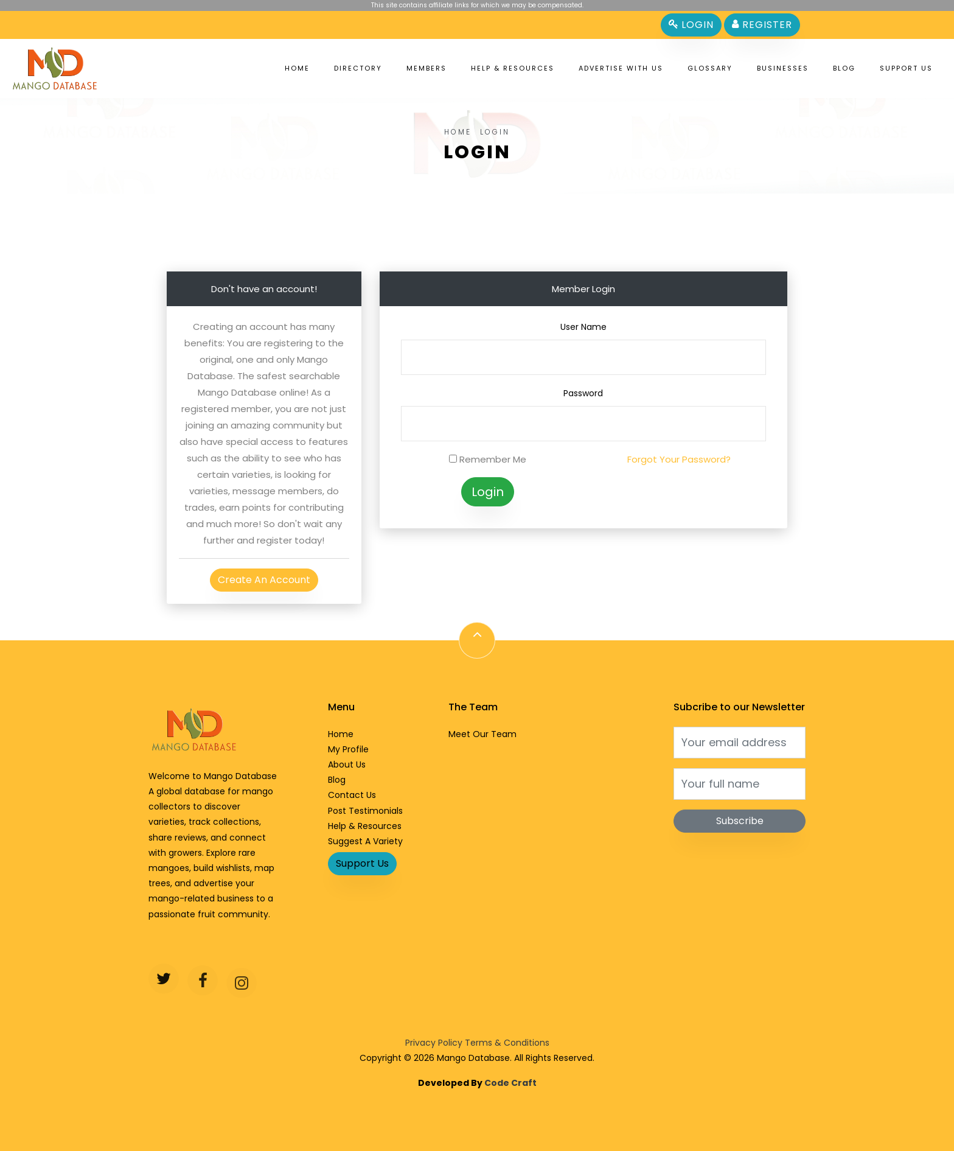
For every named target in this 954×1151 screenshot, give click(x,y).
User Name (583, 327)
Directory (358, 68)
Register (762, 25)
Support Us (906, 68)
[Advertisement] (477, 221)
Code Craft (510, 1083)
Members (426, 68)
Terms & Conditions (507, 1043)
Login (691, 25)
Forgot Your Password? (679, 459)
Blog (844, 68)
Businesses (783, 68)
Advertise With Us (621, 68)
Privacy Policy (433, 1043)
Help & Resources (512, 68)
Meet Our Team (482, 734)
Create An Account (264, 580)
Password (583, 393)
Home (297, 68)
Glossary (710, 68)
